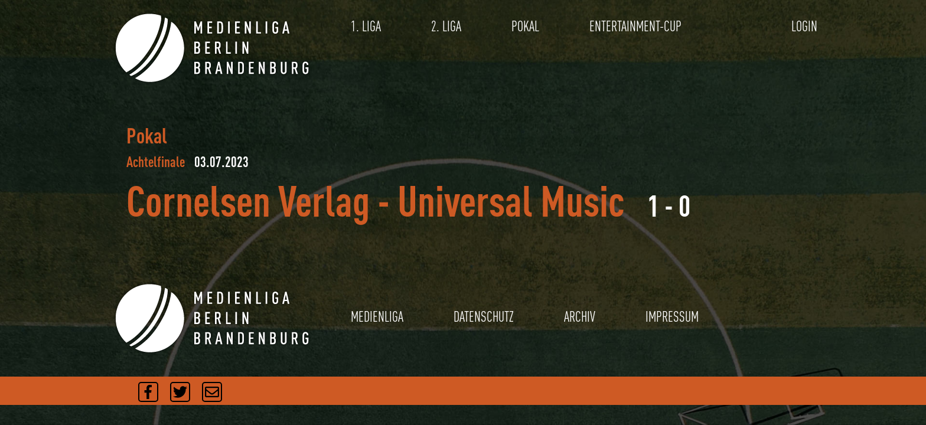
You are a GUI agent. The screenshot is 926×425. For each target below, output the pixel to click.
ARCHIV (579, 317)
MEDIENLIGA (377, 317)
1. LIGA (366, 26)
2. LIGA (446, 26)
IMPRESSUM (672, 317)
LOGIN (804, 26)
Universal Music (511, 200)
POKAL (525, 26)
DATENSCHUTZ (484, 317)
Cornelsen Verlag (248, 200)
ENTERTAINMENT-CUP (635, 26)
